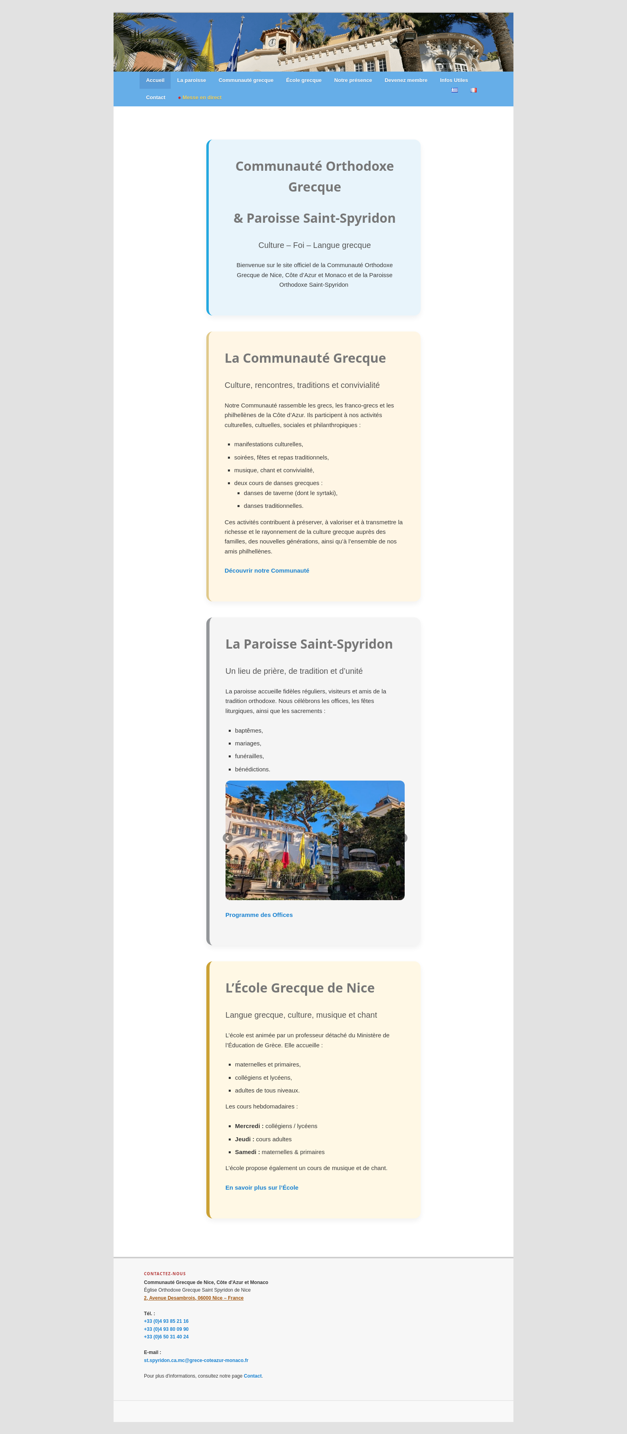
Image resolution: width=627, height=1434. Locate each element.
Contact (155, 97)
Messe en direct (202, 97)
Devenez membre (406, 80)
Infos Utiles (454, 80)
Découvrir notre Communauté (267, 570)
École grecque (303, 80)
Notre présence (353, 80)
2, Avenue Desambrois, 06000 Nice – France (194, 1298)
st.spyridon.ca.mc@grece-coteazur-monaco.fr (196, 1360)
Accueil (155, 80)
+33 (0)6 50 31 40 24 (166, 1337)
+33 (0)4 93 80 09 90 (166, 1329)
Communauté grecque (246, 80)
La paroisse (191, 80)
